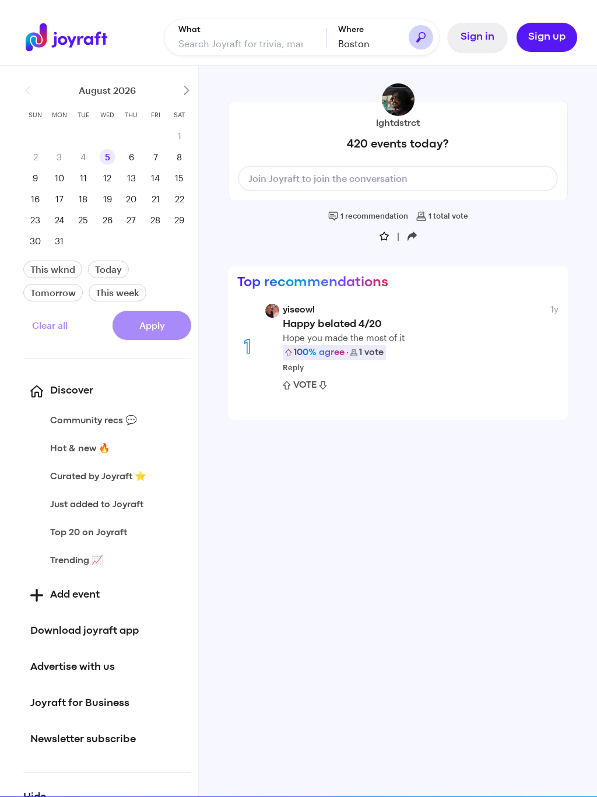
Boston (354, 43)
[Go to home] (66, 37)
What (189, 29)
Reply (293, 367)
